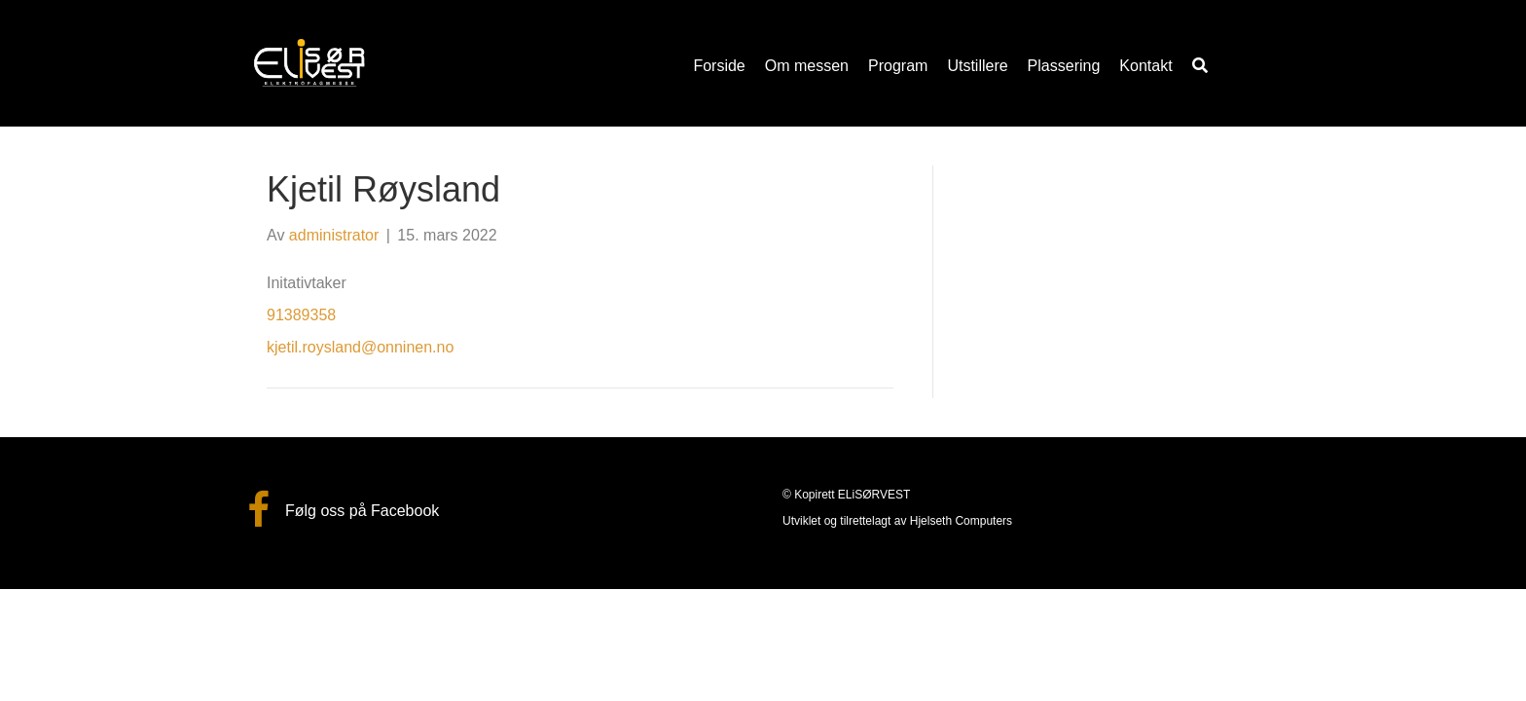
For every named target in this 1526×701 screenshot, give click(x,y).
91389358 (301, 315)
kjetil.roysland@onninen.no (360, 347)
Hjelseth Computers (961, 521)
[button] (1199, 66)
